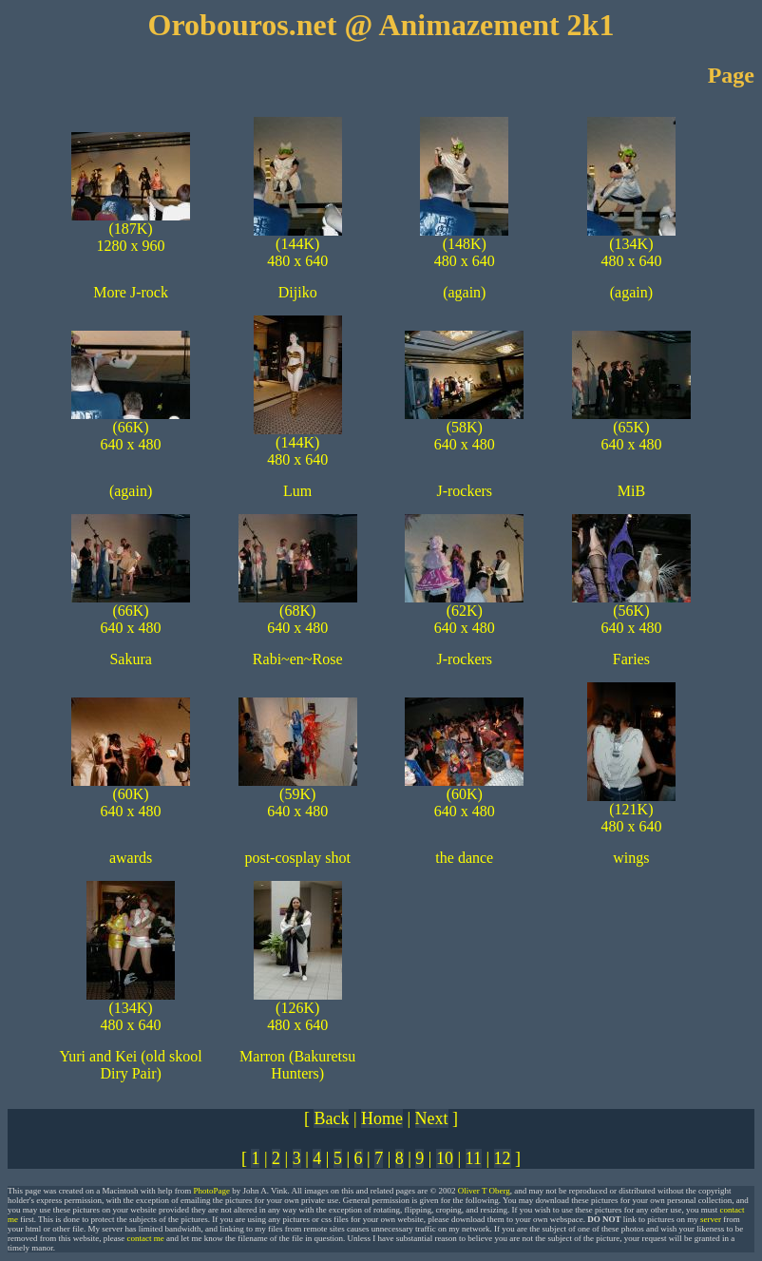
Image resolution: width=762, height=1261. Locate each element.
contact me (144, 1238)
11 (474, 1158)
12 (502, 1158)
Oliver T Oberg (484, 1190)
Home (382, 1118)
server (710, 1219)
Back (331, 1118)
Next (431, 1118)
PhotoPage (211, 1190)
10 (444, 1158)
